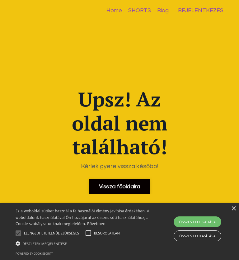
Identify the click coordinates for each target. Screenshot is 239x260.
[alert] (119, 231)
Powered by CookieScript (34, 254)
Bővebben (96, 223)
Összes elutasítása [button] (197, 236)
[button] (83, 243)
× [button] (233, 208)
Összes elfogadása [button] (197, 222)
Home (114, 10)
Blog (163, 10)
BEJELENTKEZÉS (200, 10)
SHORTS (139, 10)
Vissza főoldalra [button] (119, 187)
